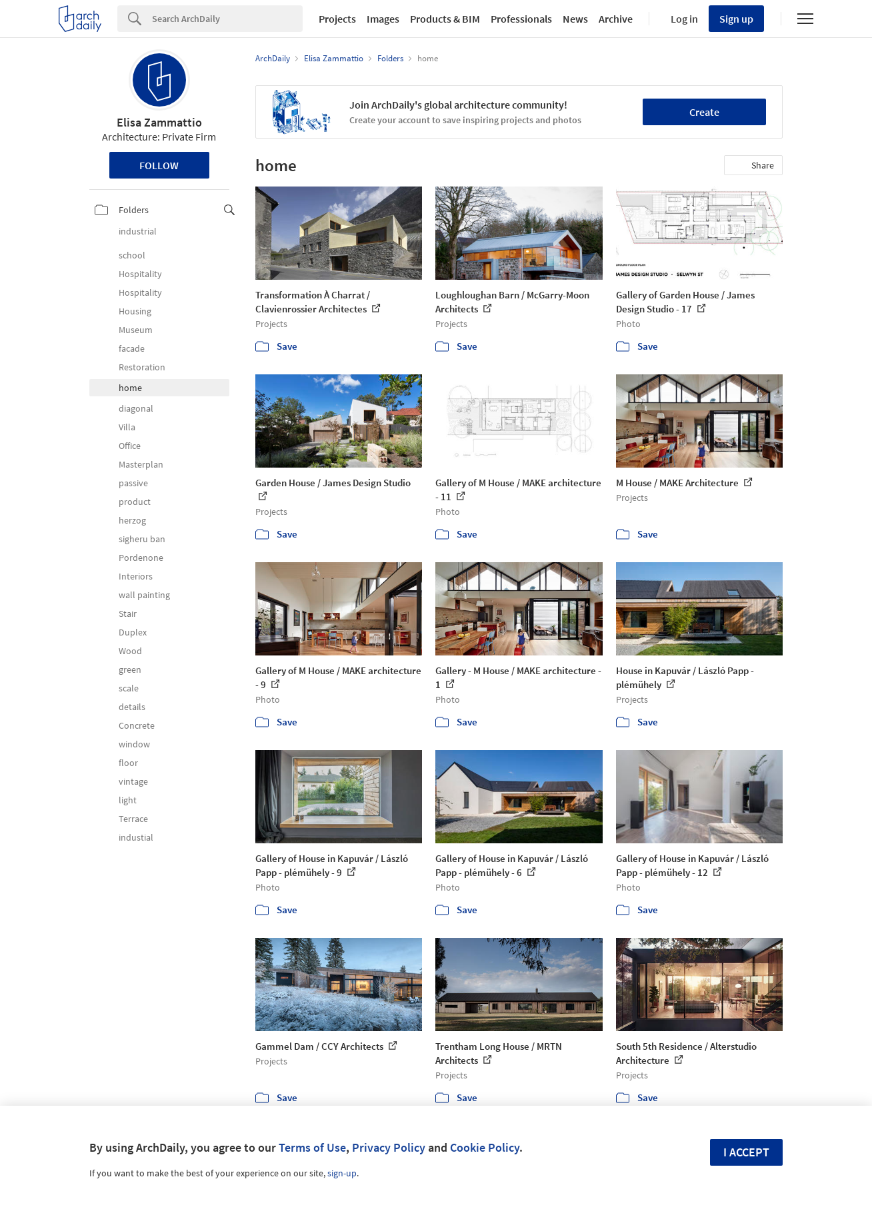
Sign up (736, 18)
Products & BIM (445, 18)
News (575, 18)
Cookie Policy (484, 1147)
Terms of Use (312, 1147)
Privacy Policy (388, 1147)
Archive (616, 18)
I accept (746, 1152)
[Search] (227, 18)
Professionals (521, 18)
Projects (337, 18)
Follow (159, 165)
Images (383, 18)
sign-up (342, 1173)
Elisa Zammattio (159, 122)
